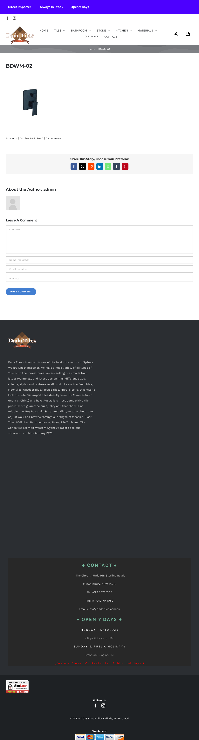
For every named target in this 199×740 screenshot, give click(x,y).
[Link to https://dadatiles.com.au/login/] (175, 34)
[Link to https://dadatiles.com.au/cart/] (187, 34)
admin (13, 138)
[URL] (99, 278)
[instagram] (14, 18)
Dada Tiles (95, 718)
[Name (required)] (99, 259)
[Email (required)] (99, 269)
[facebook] (7, 18)
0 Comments (53, 138)
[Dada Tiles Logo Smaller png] (20, 27)
